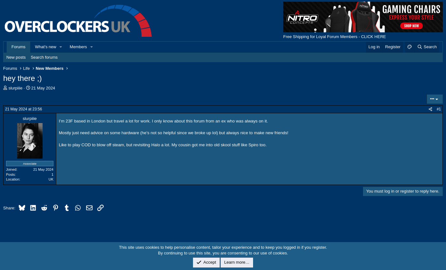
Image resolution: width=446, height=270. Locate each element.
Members (78, 46)
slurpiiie (16, 88)
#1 (439, 109)
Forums (18, 46)
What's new (45, 46)
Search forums (44, 57)
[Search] (426, 47)
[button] (61, 47)
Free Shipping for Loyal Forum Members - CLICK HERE (334, 36)
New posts (16, 57)
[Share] (430, 109)
